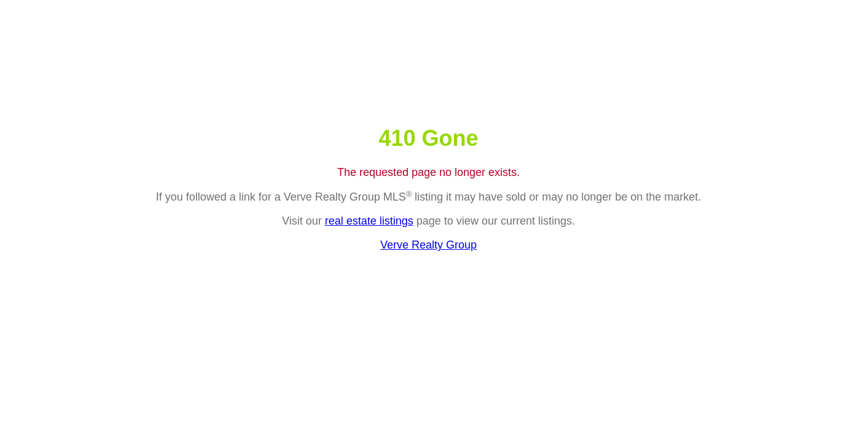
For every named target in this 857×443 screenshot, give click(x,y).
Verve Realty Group (428, 245)
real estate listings (369, 221)
